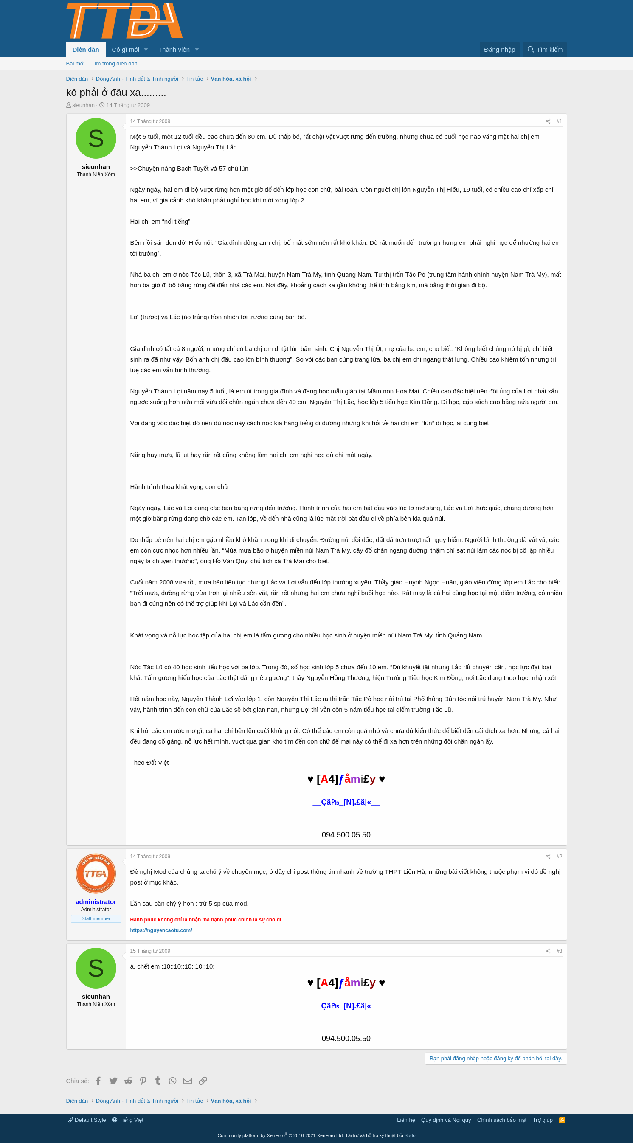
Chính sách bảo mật (501, 1120)
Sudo (410, 1135)
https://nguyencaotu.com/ (161, 930)
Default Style (87, 1120)
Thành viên (174, 49)
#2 (559, 856)
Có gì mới (125, 49)
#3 (559, 951)
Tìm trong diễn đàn (114, 63)
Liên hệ (406, 1120)
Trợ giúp (543, 1120)
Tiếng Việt (127, 1120)
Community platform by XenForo (280, 1135)
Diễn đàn (86, 49)
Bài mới (75, 63)
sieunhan (83, 105)
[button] (146, 49)
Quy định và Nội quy (446, 1120)
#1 (559, 121)
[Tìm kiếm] (545, 49)
